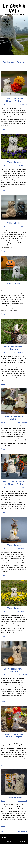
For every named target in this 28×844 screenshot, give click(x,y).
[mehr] (3, 129)
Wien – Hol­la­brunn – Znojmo (14, 670)
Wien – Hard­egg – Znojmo (14, 417)
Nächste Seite (22, 831)
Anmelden (5, 837)
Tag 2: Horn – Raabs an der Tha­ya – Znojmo (14, 483)
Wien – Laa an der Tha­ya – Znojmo (14, 100)
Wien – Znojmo (14, 162)
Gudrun (3, 104)
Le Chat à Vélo (14, 8)
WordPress (22, 841)
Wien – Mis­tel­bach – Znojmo (14, 348)
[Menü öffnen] (25, 20)
